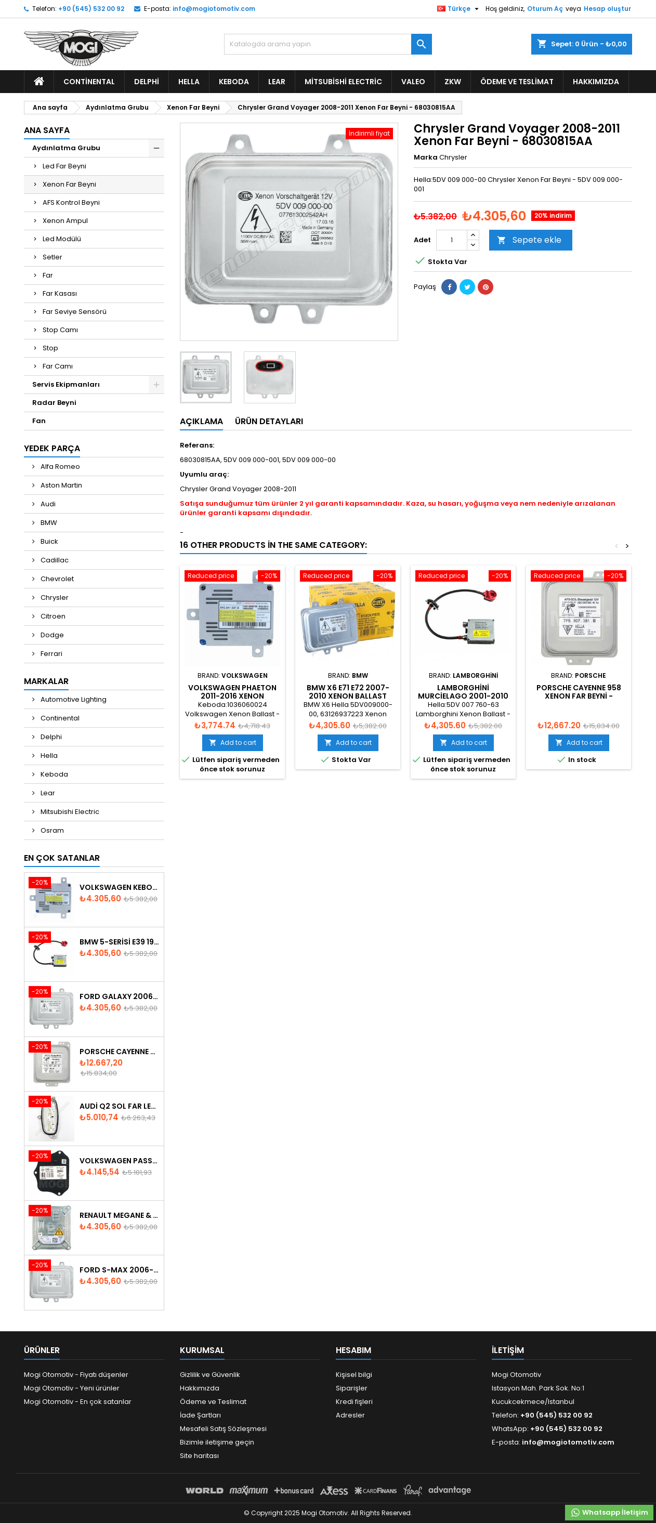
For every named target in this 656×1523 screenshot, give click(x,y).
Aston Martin (60, 485)
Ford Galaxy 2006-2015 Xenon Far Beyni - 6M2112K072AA (120, 996)
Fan (39, 421)
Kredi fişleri (354, 1402)
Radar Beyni (54, 403)
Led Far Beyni (64, 166)
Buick (48, 541)
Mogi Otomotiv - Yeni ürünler (72, 1388)
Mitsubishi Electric (343, 81)
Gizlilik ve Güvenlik (210, 1375)
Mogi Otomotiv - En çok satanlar (78, 1402)
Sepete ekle (529, 240)
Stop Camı (60, 330)
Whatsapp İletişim (609, 1512)
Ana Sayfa (47, 130)
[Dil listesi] (459, 9)
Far (48, 275)
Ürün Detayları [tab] (269, 421)
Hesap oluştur (607, 8)
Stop (50, 348)
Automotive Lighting (73, 699)
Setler (52, 257)
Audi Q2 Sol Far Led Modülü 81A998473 (120, 1106)
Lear (276, 81)
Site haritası (199, 1456)
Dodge (51, 635)
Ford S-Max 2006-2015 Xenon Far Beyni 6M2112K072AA (120, 1270)
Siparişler (352, 1388)
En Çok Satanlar (62, 858)
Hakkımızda (596, 81)
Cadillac (54, 560)
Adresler (350, 1415)
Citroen (52, 616)
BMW (48, 523)
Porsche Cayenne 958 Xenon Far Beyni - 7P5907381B (578, 696)
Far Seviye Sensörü (75, 312)
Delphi (146, 81)
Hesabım (353, 1350)
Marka (426, 157)
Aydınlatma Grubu (66, 148)
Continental (89, 81)
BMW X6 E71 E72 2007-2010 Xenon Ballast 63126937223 (348, 696)
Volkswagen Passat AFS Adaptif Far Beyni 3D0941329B (120, 1161)
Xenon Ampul (65, 221)
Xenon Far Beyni (69, 184)
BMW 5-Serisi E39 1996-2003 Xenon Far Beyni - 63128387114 (120, 942)
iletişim (508, 1350)
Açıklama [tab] (201, 421)
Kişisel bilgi (354, 1375)
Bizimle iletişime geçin (217, 1442)
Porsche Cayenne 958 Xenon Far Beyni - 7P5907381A (120, 1051)
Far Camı (58, 366)
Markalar (46, 681)
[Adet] (451, 240)
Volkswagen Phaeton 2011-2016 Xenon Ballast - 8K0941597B (232, 696)
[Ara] (328, 44)
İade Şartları (200, 1415)
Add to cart (232, 742)
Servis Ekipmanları (66, 384)
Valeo (413, 81)
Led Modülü (62, 239)
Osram (51, 830)
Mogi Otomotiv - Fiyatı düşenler (76, 1375)
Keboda (234, 81)
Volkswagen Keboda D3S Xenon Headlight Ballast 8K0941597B (120, 887)
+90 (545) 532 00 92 (91, 8)
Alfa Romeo (59, 466)
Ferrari (50, 654)
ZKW (452, 81)
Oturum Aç (545, 8)
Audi (47, 504)
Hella (189, 81)
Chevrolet (56, 579)
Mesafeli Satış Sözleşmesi (223, 1429)
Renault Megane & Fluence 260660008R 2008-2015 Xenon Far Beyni (120, 1215)
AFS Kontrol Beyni (71, 202)
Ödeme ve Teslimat (517, 81)
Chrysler (54, 597)
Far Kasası (60, 293)
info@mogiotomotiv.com (214, 8)
